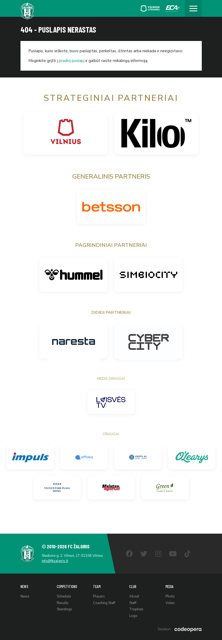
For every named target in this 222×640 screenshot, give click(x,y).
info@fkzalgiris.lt (55, 561)
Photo (170, 596)
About (134, 596)
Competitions (67, 586)
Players (99, 596)
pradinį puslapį (71, 60)
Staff (132, 602)
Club (132, 586)
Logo (133, 615)
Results (63, 602)
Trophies (136, 609)
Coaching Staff (104, 602)
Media (170, 586)
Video (170, 602)
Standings (64, 609)
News (24, 586)
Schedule (64, 596)
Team (97, 586)
